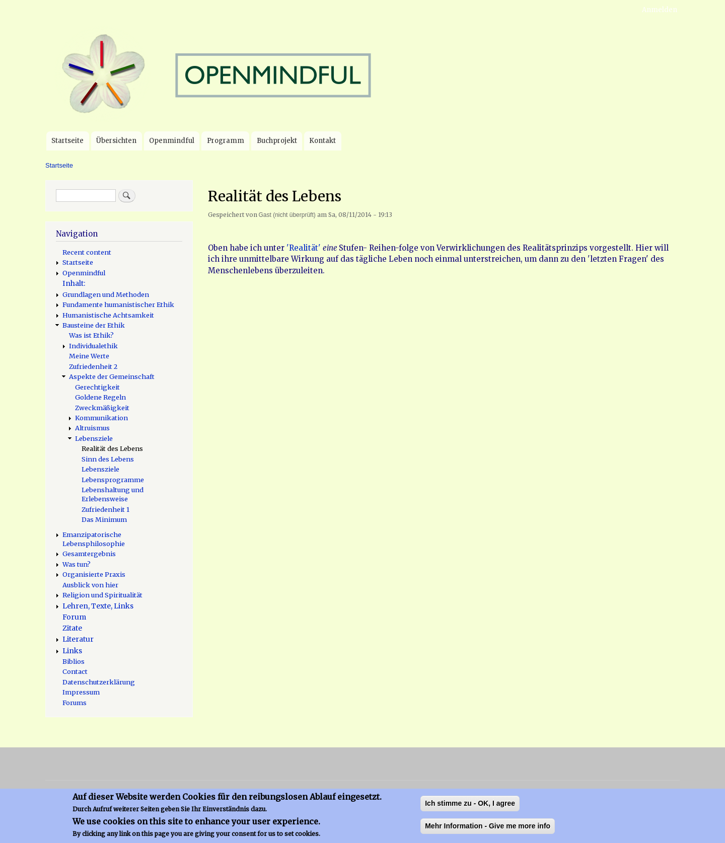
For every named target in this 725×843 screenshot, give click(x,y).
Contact (75, 671)
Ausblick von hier (90, 585)
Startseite (67, 140)
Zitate (72, 628)
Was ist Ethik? (91, 335)
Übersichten (116, 140)
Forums (74, 703)
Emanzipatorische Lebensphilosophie (93, 539)
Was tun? (76, 564)
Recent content (86, 252)
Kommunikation (101, 418)
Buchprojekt (277, 140)
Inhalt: (73, 283)
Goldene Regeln (100, 397)
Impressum (81, 692)
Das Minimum (104, 519)
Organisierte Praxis (93, 574)
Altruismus (92, 428)
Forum (74, 617)
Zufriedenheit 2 (93, 366)
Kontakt (322, 140)
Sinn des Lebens (108, 459)
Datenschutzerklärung (98, 682)
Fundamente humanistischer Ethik (118, 304)
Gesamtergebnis (89, 554)
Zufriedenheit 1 (105, 509)
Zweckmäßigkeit (102, 408)
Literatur (78, 639)
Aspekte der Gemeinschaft (112, 376)
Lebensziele (94, 438)
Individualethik (93, 346)
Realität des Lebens (112, 448)
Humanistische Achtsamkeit (108, 315)
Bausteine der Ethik (93, 325)
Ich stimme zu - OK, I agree (470, 809)
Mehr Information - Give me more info (487, 831)
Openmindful (171, 140)
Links (72, 650)
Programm (225, 140)
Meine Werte (89, 356)
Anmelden (659, 10)
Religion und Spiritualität (102, 595)
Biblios (73, 661)
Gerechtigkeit (97, 387)
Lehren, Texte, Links (97, 605)
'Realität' (303, 248)
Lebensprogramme (113, 480)
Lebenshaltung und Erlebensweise (112, 494)
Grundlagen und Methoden (105, 294)
